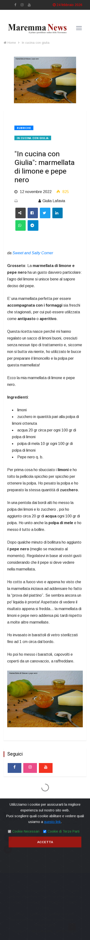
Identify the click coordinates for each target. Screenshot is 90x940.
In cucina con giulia (35, 42)
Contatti (53, 882)
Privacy (36, 882)
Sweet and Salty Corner (32, 253)
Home (10, 42)
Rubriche (24, 128)
